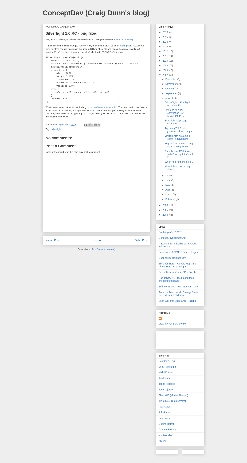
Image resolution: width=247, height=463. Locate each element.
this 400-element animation (103, 107)
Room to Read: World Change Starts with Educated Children (178, 294)
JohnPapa (164, 412)
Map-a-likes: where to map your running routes (179, 145)
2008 (165, 70)
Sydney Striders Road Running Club (178, 286)
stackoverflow (166, 435)
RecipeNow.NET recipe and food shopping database (176, 279)
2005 (165, 210)
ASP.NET (164, 441)
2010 (165, 60)
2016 (165, 32)
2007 (165, 75)
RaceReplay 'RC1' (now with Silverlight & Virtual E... (179, 154)
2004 (165, 214)
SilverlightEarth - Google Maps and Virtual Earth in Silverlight (178, 265)
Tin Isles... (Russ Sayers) (172, 400)
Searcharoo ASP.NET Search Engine (179, 252)
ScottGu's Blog (167, 361)
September (171, 93)
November (171, 83)
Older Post (141, 240)
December (171, 79)
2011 (165, 56)
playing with (125, 45)
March (169, 194)
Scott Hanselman (168, 366)
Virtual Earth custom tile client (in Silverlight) (177, 137)
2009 (165, 65)
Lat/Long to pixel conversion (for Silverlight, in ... (174, 113)
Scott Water (165, 418)
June (168, 180)
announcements (124, 39)
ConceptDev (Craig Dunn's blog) (96, 13)
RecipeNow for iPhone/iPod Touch (177, 272)
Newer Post (53, 240)
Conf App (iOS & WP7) (171, 232)
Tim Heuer (164, 378)
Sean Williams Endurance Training (177, 300)
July (167, 175)
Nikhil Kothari (166, 372)
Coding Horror (166, 423)
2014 (165, 41)
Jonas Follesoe (167, 383)
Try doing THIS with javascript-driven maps (178, 130)
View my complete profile (172, 323)
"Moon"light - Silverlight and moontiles (177, 104)
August (169, 98)
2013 (165, 46)
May (168, 185)
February (170, 199)
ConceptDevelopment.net (172, 237)
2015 (165, 37)
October (170, 88)
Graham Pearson (168, 429)
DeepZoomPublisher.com (172, 257)
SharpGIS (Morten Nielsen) (173, 395)
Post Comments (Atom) (103, 249)
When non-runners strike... (179, 161)
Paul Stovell (165, 406)
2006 (165, 205)
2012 (165, 51)
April (168, 189)
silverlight (56, 129)
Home (97, 240)
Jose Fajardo (166, 389)
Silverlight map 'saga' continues (176, 122)
